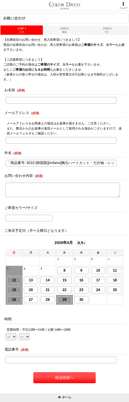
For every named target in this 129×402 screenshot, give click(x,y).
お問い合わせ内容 (18, 176)
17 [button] (98, 280)
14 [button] (48, 280)
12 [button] (14, 280)
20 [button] (31, 290)
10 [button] (98, 270)
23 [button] (81, 290)
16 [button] (81, 280)
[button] (123, 5)
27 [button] (31, 300)
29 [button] (65, 300)
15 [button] (65, 280)
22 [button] (65, 290)
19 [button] (14, 290)
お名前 (9, 90)
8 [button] (64, 270)
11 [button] (115, 270)
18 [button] (115, 280)
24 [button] (98, 290)
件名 (8, 153)
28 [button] (48, 300)
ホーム (64, 397)
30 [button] (81, 300)
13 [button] (31, 280)
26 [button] (14, 300)
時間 (8, 319)
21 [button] (48, 290)
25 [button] (115, 290)
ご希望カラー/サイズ (21, 208)
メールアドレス (16, 113)
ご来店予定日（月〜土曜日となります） (36, 230)
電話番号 (11, 349)
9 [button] (81, 270)
